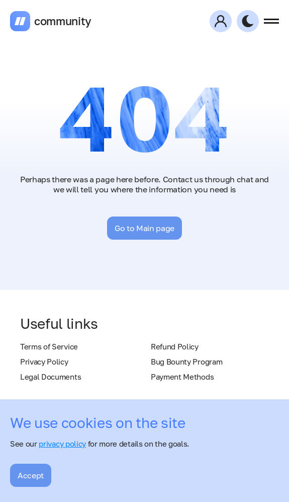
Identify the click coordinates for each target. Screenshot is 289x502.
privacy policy (62, 443)
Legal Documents (50, 376)
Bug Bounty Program (186, 361)
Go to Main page (144, 228)
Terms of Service (49, 346)
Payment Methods (182, 376)
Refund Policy (175, 346)
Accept (31, 475)
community (62, 21)
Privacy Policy (44, 361)
